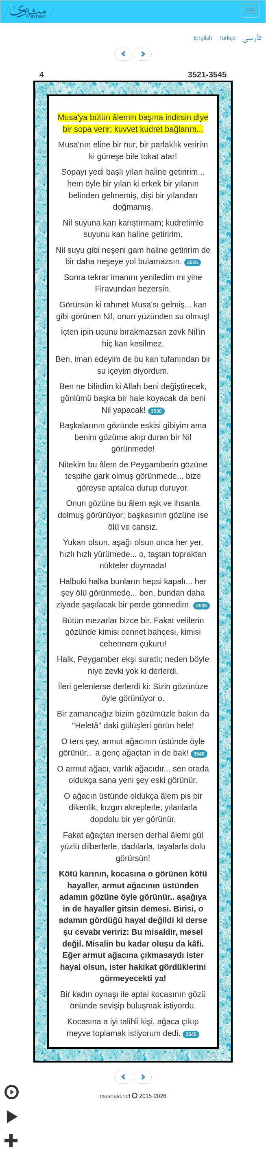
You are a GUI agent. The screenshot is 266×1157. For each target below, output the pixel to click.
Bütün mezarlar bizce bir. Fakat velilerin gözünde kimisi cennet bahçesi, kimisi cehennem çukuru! (133, 632)
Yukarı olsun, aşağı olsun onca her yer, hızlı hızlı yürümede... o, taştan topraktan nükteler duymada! (132, 554)
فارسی (251, 38)
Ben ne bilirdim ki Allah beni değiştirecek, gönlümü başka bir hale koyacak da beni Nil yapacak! (133, 398)
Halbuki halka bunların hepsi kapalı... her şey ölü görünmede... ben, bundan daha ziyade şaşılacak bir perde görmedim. (131, 593)
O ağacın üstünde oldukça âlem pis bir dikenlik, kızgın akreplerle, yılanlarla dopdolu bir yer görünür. (133, 807)
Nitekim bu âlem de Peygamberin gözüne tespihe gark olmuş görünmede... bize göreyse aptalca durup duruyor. (133, 476)
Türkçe (227, 38)
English (203, 38)
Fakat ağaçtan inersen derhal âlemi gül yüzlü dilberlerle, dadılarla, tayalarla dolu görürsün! (133, 846)
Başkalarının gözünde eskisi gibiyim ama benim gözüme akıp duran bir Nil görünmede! (132, 437)
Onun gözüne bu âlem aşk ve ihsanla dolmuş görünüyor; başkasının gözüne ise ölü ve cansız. (133, 515)
